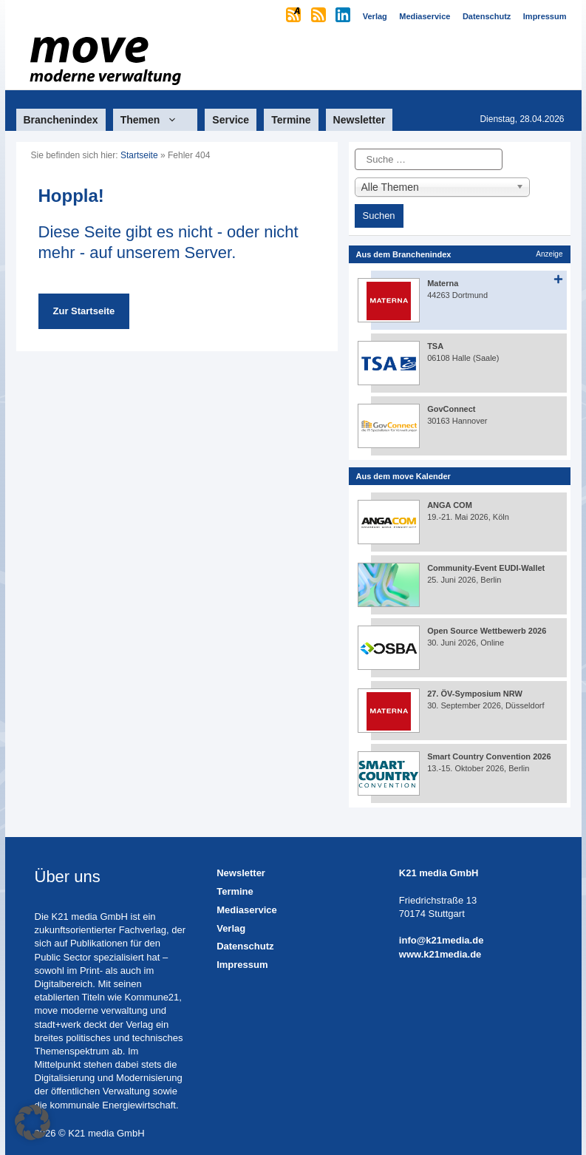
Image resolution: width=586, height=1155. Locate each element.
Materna (442, 283)
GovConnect (451, 408)
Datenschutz (245, 946)
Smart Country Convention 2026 (489, 756)
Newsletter (359, 120)
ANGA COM (449, 505)
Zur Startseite (84, 310)
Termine (290, 120)
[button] (32, 1122)
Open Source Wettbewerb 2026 (486, 630)
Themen (155, 120)
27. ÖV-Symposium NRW (474, 693)
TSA (435, 346)
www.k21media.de (440, 954)
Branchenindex (61, 120)
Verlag (231, 928)
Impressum (242, 964)
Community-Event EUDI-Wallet (486, 567)
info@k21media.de (441, 940)
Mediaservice (247, 909)
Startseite (139, 155)
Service (230, 120)
